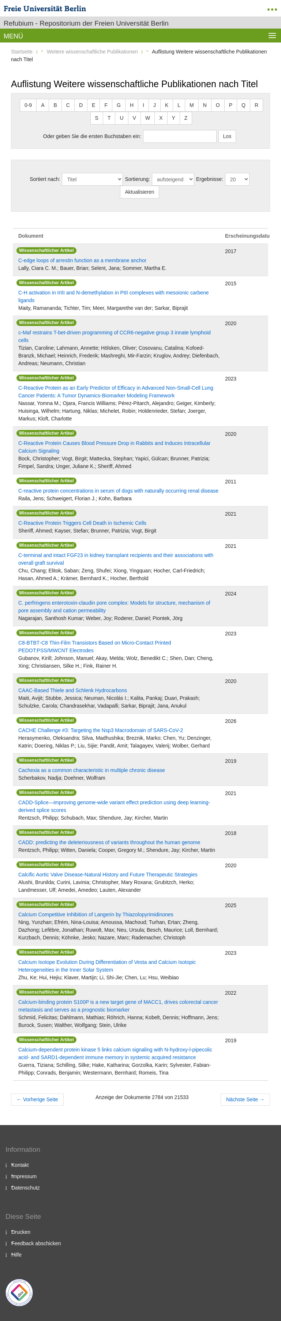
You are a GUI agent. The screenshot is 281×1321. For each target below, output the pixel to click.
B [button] (55, 105)
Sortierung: (137, 179)
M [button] (192, 105)
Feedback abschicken (36, 1243)
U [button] (121, 118)
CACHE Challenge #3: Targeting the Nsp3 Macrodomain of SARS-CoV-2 (100, 730)
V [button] (134, 118)
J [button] (154, 105)
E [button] (93, 105)
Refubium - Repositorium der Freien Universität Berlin (86, 23)
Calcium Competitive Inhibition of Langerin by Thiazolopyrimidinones (95, 914)
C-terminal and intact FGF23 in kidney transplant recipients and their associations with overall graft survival (115, 559)
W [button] (147, 118)
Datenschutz (25, 1188)
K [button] (166, 105)
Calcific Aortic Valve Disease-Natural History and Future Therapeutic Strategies (108, 874)
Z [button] (186, 118)
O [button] (218, 105)
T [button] (109, 118)
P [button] (230, 105)
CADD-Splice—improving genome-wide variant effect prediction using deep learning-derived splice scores (114, 806)
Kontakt (20, 1165)
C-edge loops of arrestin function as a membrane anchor (82, 260)
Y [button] (173, 118)
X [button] (160, 118)
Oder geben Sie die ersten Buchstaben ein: (92, 136)
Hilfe (16, 1255)
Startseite (22, 52)
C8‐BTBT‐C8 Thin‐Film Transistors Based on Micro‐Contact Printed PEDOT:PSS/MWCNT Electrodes (94, 646)
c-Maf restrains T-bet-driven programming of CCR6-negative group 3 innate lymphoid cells (114, 336)
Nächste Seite (245, 1099)
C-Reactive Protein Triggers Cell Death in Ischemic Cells (82, 523)
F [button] (106, 105)
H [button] (132, 105)
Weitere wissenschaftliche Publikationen (92, 52)
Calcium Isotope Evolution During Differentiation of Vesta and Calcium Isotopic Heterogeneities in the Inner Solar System (107, 966)
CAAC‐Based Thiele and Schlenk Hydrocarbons (72, 690)
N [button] (205, 105)
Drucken (20, 1232)
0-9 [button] (28, 105)
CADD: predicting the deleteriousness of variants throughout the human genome (109, 842)
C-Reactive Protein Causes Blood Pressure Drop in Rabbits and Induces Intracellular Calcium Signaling (114, 447)
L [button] (178, 105)
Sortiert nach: (45, 179)
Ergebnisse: (209, 179)
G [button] (119, 105)
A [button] (42, 105)
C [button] (68, 105)
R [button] (256, 105)
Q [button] (243, 105)
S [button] (96, 118)
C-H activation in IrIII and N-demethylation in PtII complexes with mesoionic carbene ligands (113, 296)
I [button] (143, 105)
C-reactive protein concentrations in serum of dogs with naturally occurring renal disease (118, 491)
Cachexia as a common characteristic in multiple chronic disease (91, 770)
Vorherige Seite (37, 1099)
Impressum (24, 1176)
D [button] (81, 105)
